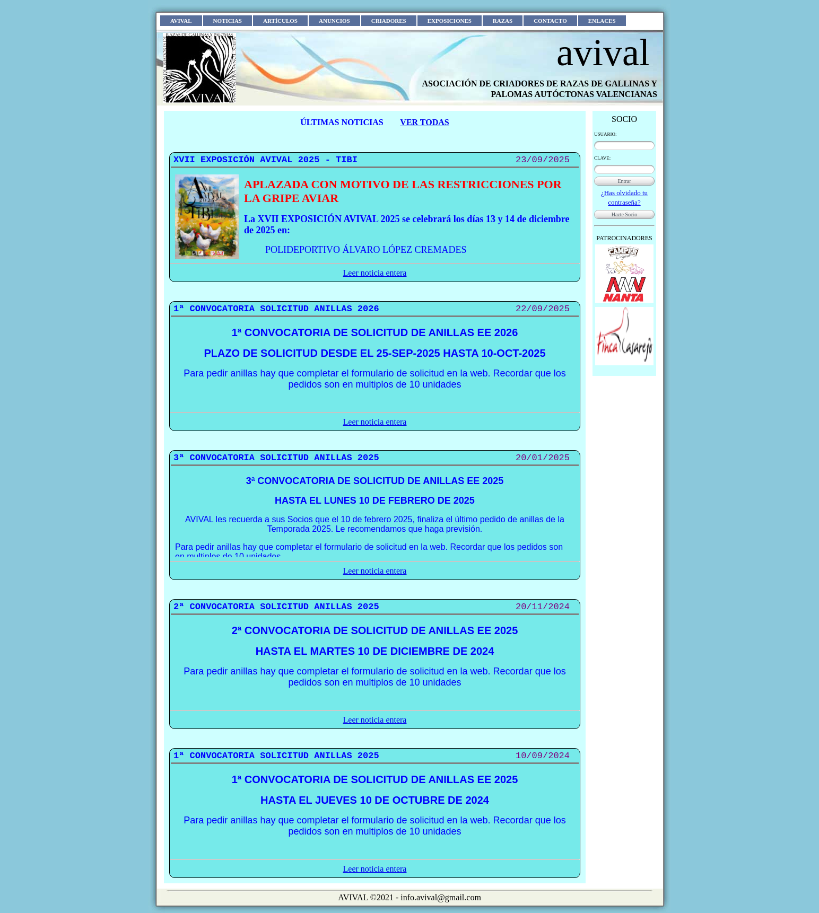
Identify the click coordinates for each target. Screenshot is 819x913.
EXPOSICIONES (450, 20)
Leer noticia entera (375, 272)
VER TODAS (424, 122)
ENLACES (602, 20)
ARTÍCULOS (280, 20)
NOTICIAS (227, 20)
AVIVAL (181, 20)
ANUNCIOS (334, 20)
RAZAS (502, 20)
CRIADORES (388, 20)
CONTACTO (550, 20)
